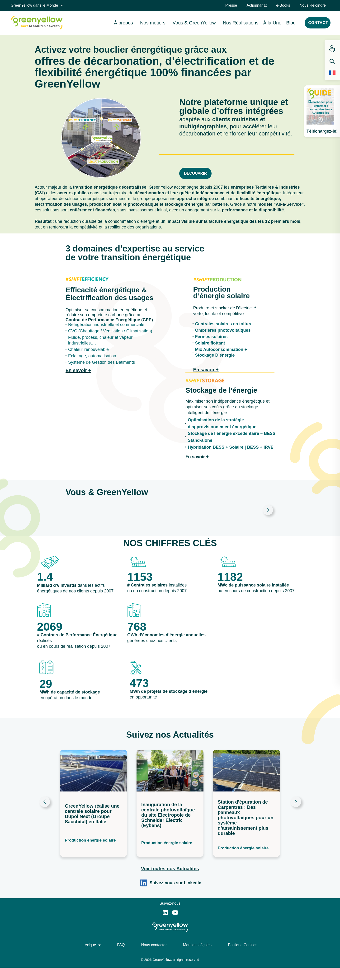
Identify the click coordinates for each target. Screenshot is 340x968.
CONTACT (318, 23)
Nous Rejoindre (313, 5)
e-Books (283, 5)
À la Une (272, 22)
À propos (124, 22)
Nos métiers (154, 22)
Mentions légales (197, 945)
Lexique (92, 945)
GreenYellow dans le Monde (37, 5)
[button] (44, 804)
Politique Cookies (242, 945)
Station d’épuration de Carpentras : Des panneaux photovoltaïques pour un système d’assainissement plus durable (245, 817)
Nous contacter (154, 945)
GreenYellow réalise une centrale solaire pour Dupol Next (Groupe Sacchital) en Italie (92, 813)
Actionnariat (257, 5)
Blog (291, 22)
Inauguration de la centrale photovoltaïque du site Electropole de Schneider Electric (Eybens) (168, 815)
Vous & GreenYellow (195, 22)
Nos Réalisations (240, 22)
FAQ (121, 945)
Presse (231, 5)
